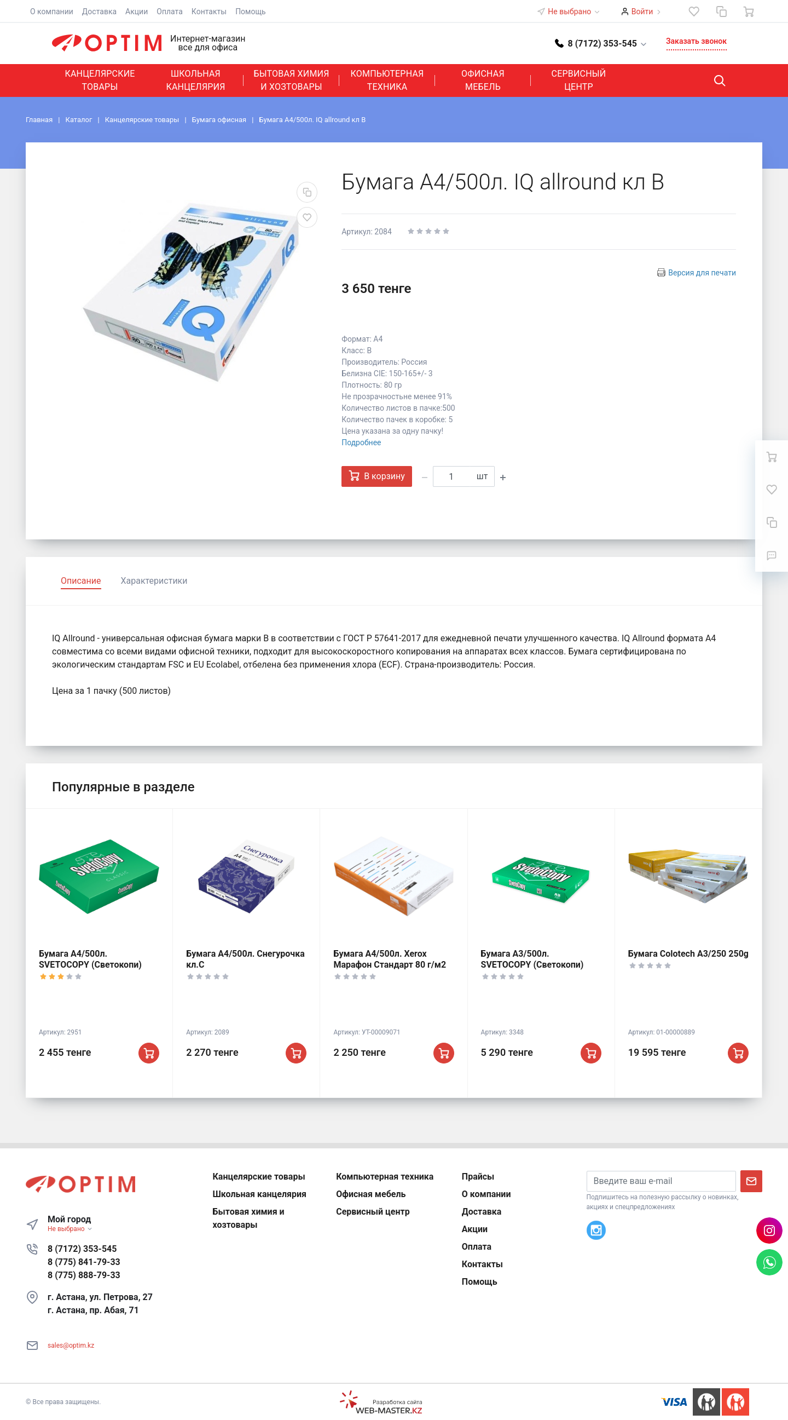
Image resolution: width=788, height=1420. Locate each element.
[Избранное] (694, 11)
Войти (642, 11)
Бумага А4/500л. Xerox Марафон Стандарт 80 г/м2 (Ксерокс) (389, 964)
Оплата (170, 11)
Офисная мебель (483, 80)
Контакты (209, 11)
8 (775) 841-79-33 (84, 1262)
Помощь (250, 11)
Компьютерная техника (387, 80)
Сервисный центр (579, 80)
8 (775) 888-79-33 (84, 1275)
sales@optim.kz (71, 1345)
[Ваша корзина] (748, 11)
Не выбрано (574, 11)
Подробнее (361, 442)
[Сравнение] (721, 11)
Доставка (99, 11)
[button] (601, 43)
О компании (51, 11)
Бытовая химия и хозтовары (291, 80)
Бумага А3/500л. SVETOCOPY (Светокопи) (532, 959)
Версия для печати (702, 272)
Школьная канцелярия (195, 80)
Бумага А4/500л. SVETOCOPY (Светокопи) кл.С (90, 964)
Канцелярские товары (100, 80)
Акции (136, 11)
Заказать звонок (696, 41)
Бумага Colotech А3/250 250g (688, 953)
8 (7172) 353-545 (82, 1249)
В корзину (377, 475)
